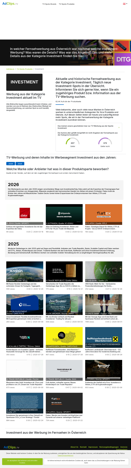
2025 (20, 164)
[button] (125, 4)
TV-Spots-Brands (49, 4)
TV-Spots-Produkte (66, 4)
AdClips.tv (10, 69)
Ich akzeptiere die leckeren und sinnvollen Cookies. (22, 462)
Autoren (123, 447)
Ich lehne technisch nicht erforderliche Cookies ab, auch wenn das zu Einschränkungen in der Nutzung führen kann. (86, 462)
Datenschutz (121, 449)
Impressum (93, 447)
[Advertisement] (65, 23)
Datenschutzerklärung (65, 455)
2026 (11, 164)
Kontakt (83, 447)
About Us (74, 447)
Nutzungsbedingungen (109, 447)
